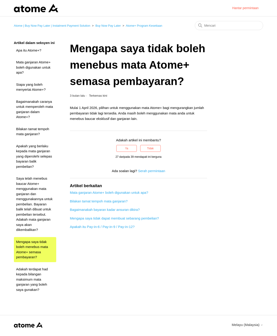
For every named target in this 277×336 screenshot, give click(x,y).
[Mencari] (229, 25)
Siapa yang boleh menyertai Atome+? (31, 87)
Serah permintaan (151, 171)
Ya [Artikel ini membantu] (126, 148)
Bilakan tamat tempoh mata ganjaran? (32, 131)
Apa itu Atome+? (28, 50)
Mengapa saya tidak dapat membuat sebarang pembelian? (114, 218)
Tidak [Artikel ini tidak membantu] (150, 148)
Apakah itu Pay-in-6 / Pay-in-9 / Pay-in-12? (102, 227)
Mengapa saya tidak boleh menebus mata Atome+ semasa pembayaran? (32, 249)
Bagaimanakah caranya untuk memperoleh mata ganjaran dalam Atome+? (34, 109)
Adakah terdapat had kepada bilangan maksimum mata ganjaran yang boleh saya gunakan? (32, 279)
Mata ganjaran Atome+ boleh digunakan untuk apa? (33, 67)
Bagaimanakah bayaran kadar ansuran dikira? (105, 210)
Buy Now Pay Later (108, 25)
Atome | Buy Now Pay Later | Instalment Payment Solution (52, 25)
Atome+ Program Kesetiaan (144, 25)
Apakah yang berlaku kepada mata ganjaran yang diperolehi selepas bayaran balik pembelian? (34, 156)
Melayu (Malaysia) (247, 325)
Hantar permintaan (245, 8)
